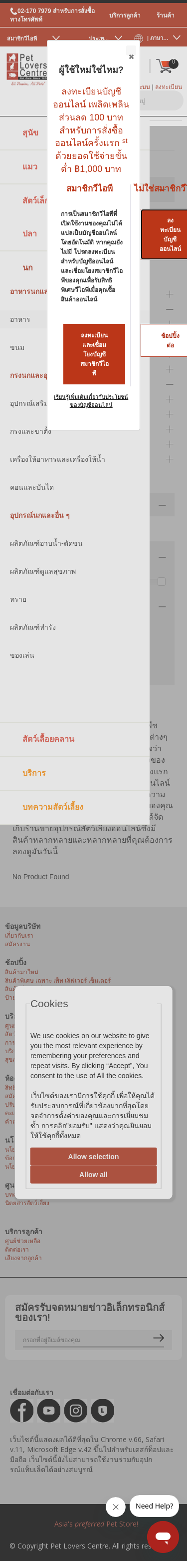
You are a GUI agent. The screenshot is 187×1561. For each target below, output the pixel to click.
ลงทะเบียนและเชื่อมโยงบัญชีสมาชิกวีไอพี (94, 354)
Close (130, 50)
